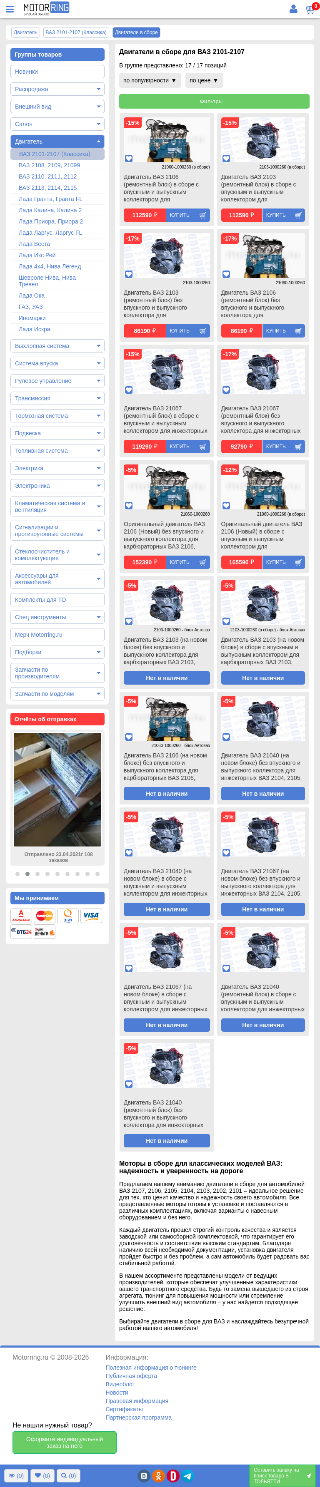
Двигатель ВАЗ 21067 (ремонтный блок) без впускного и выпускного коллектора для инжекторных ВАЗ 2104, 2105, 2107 (261, 420)
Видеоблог (120, 1384)
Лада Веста (34, 244)
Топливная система (41, 450)
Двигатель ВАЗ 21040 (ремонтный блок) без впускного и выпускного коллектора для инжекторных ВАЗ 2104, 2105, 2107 (163, 1114)
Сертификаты (123, 1409)
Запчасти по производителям (37, 673)
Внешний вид (33, 106)
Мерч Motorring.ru (38, 634)
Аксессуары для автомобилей (37, 579)
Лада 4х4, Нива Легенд (50, 266)
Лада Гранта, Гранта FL (50, 199)
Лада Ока (32, 295)
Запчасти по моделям (44, 693)
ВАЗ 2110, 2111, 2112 (48, 176)
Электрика (29, 468)
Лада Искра (34, 329)
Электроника (32, 485)
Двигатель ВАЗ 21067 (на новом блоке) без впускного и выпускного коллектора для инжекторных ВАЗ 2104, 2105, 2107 (261, 883)
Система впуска (36, 363)
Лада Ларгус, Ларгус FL (50, 232)
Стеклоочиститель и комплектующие (42, 554)
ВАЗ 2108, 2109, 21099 (49, 165)
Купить (180, 215)
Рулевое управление (43, 380)
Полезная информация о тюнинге (150, 1367)
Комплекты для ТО (40, 599)
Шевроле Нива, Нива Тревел (47, 281)
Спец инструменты (40, 617)
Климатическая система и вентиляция (50, 506)
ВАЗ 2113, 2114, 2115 (48, 187)
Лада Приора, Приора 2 (51, 221)
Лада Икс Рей (37, 255)
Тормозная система (41, 415)
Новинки (26, 71)
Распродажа (31, 89)
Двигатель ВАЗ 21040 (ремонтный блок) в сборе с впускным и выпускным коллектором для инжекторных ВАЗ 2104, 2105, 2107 (263, 998)
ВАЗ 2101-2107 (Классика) (54, 154)
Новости (116, 1392)
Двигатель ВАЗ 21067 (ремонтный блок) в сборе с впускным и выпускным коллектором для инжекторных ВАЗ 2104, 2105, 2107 (166, 420)
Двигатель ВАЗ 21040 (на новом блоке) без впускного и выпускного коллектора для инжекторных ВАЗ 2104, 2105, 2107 (261, 767)
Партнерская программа (138, 1417)
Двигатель (28, 141)
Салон (23, 124)
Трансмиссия (32, 398)
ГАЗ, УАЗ (31, 306)
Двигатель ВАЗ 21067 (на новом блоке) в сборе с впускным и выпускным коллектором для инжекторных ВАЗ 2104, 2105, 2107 (166, 998)
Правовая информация (136, 1401)
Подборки (28, 652)
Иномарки (32, 318)
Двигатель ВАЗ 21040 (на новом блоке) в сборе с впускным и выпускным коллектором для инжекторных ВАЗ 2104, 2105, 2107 (166, 883)
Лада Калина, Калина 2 (50, 210)
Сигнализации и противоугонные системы (49, 530)
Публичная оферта (131, 1376)
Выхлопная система (42, 346)
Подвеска (28, 433)
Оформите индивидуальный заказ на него (64, 1442)
